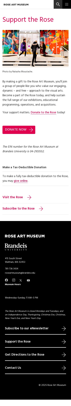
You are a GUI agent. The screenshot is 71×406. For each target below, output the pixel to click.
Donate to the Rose (43, 112)
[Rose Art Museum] (16, 4)
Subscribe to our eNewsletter (27, 328)
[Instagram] (13, 280)
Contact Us (13, 368)
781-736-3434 (11, 269)
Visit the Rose (12, 197)
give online (21, 181)
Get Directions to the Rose (24, 354)
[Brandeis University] (16, 247)
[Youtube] (28, 280)
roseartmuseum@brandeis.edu (20, 273)
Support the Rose (18, 341)
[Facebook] (6, 280)
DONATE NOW (16, 129)
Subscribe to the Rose (18, 208)
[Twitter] (20, 280)
